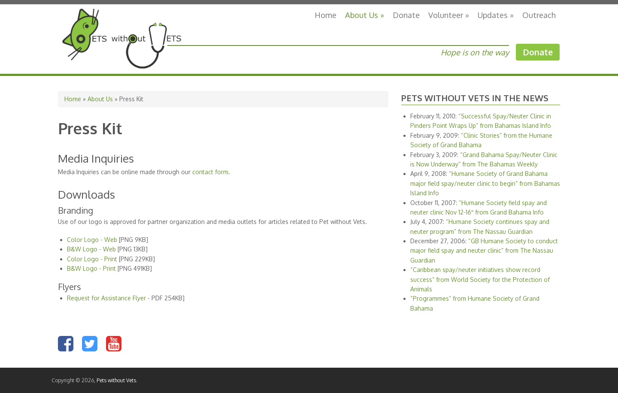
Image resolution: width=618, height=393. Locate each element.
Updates (496, 15)
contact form (210, 171)
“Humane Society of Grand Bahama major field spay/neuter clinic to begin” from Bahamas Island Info (485, 183)
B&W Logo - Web (91, 249)
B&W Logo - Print (91, 268)
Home (325, 15)
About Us (364, 15)
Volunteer (448, 15)
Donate (406, 15)
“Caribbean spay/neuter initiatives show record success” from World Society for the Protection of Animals (480, 279)
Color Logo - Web (92, 239)
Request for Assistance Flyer (106, 298)
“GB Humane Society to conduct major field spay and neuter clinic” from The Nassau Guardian (484, 250)
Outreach (539, 15)
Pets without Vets (116, 380)
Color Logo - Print (92, 259)
